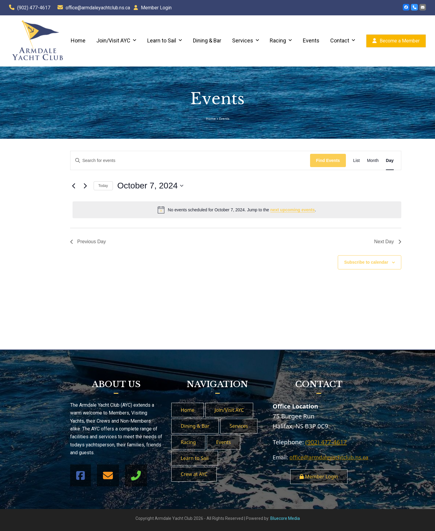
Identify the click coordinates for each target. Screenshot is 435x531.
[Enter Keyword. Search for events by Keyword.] (190, 160)
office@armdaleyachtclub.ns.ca (98, 8)
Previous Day (88, 241)
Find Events (328, 160)
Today (103, 186)
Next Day (387, 241)
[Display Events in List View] (356, 160)
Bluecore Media (285, 518)
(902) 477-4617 (33, 8)
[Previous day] (73, 185)
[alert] (237, 209)
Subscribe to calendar (366, 262)
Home (211, 119)
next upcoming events (292, 209)
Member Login (156, 8)
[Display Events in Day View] (390, 160)
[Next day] (85, 185)
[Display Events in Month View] (373, 160)
